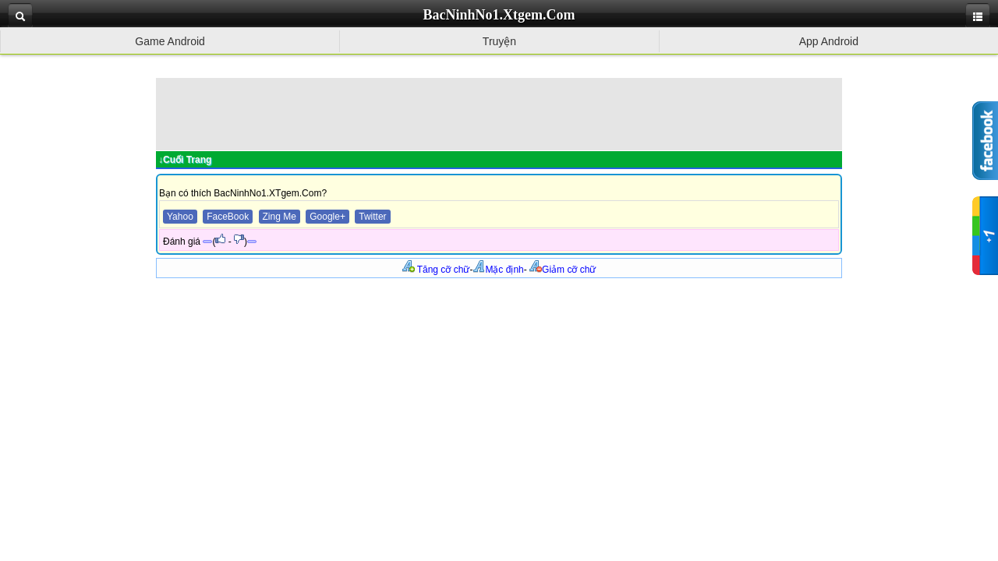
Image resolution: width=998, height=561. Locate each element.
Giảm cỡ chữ (562, 269)
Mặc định (497, 269)
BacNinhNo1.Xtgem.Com (499, 15)
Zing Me (279, 216)
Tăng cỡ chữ (436, 269)
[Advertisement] (499, 113)
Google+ (327, 216)
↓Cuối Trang (184, 159)
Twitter (372, 216)
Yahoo (180, 216)
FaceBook (228, 216)
